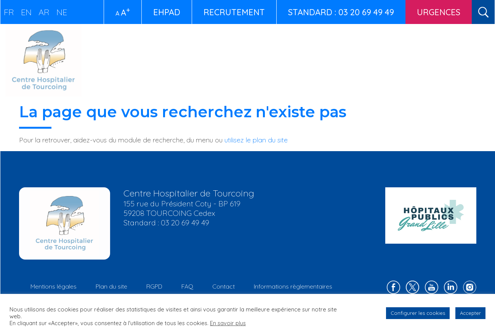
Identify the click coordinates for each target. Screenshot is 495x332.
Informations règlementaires (293, 286)
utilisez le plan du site (256, 140)
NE (61, 12)
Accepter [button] (470, 313)
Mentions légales (53, 286)
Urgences (438, 12)
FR (9, 12)
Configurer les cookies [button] (418, 313)
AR (44, 12)
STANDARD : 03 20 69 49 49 (341, 12)
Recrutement (234, 12)
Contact (223, 286)
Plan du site (111, 286)
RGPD (154, 286)
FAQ (187, 286)
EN (26, 12)
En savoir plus (228, 323)
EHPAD (166, 12)
